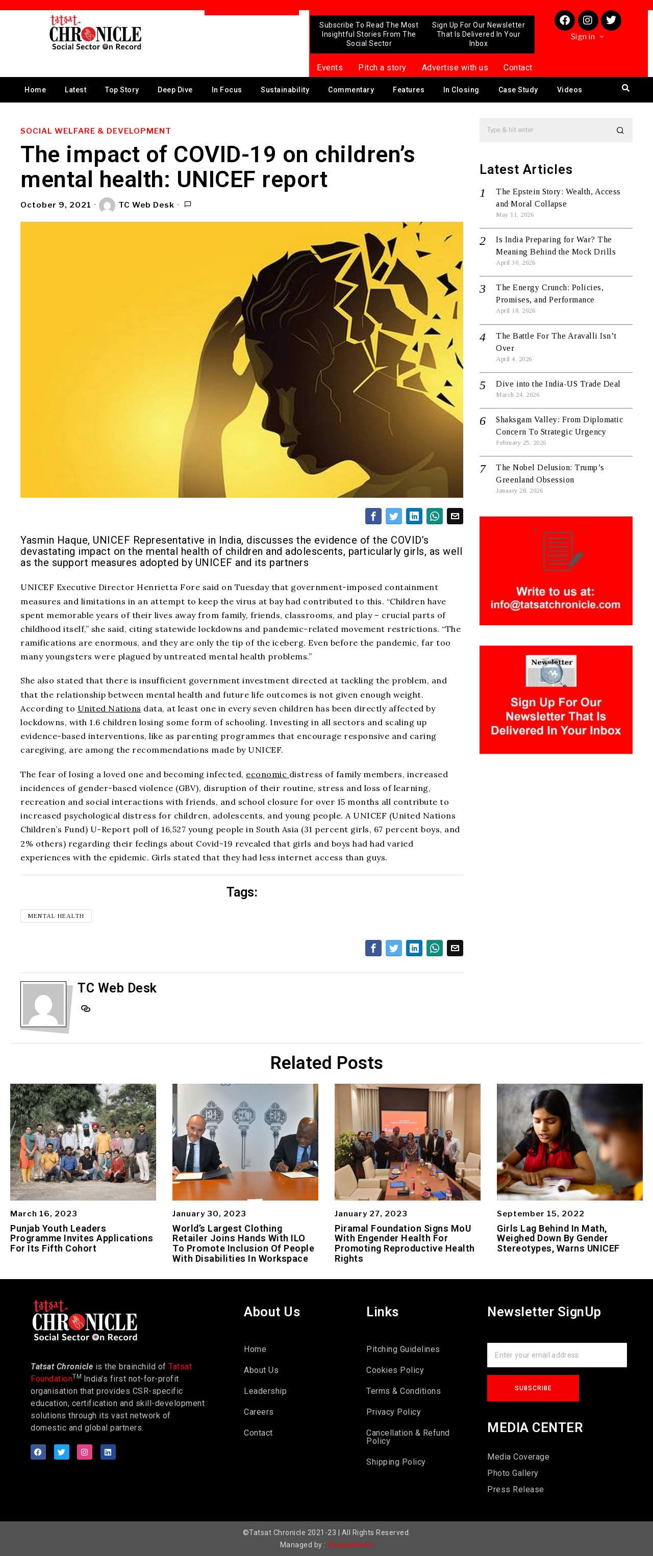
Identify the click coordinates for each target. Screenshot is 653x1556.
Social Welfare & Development (95, 131)
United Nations (109, 708)
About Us (261, 1370)
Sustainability (285, 90)
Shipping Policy (396, 1462)
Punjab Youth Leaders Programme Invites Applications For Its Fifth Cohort (81, 1238)
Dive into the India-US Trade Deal (558, 383)
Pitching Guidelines (403, 1349)
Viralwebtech (350, 1545)
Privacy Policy (393, 1412)
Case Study (518, 90)
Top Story (122, 90)
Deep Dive (175, 90)
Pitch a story (382, 67)
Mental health (56, 916)
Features (408, 90)
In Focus (227, 90)
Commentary (351, 90)
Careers (259, 1412)
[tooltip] (373, 516)
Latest (75, 90)
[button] (620, 130)
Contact (518, 67)
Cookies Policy (395, 1370)
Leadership (265, 1391)
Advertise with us (455, 67)
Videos (570, 90)
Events (330, 67)
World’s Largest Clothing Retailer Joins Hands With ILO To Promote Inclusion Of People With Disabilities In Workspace (243, 1243)
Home (35, 90)
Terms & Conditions (403, 1391)
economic (267, 774)
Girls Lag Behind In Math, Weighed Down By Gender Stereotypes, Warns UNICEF (558, 1238)
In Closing (461, 90)
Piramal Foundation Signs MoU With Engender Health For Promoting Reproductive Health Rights (405, 1243)
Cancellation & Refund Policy (408, 1437)
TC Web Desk (136, 205)
